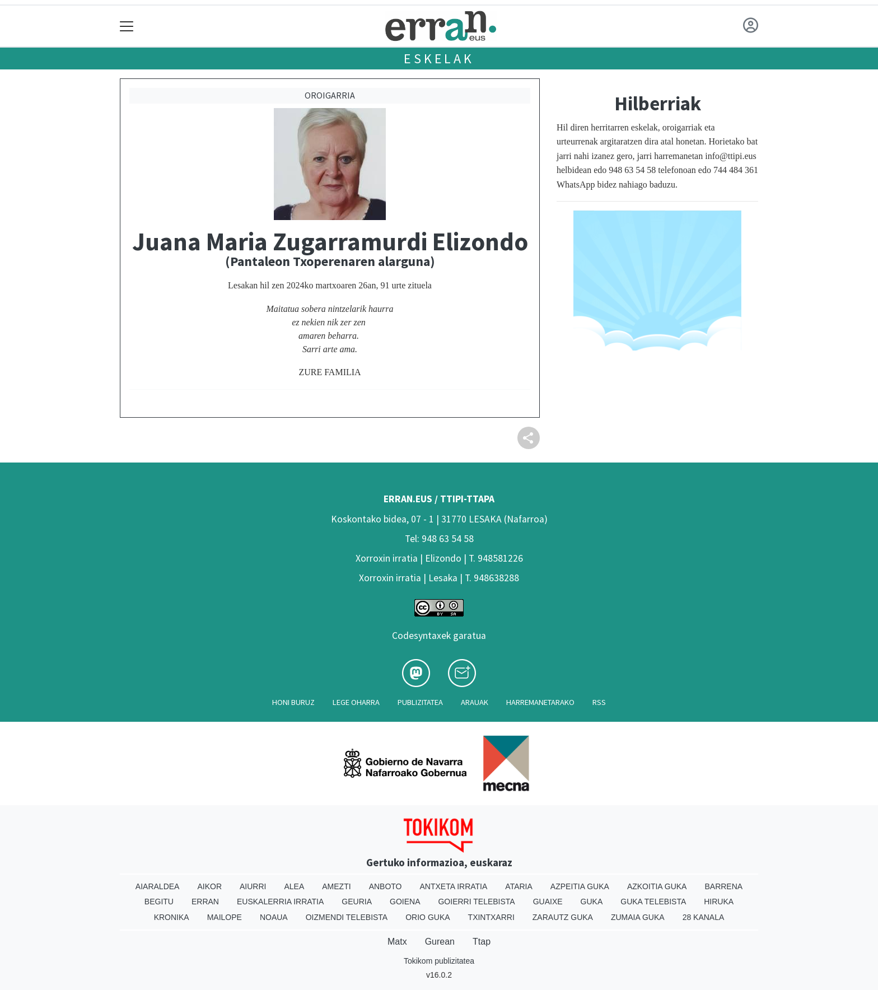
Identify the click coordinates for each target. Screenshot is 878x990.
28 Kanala (704, 917)
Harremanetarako (540, 702)
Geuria (357, 901)
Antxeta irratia (454, 886)
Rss (599, 702)
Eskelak (439, 58)
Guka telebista (653, 901)
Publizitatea (420, 702)
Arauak (474, 702)
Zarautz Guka (563, 917)
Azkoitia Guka (657, 886)
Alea (294, 886)
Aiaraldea (158, 886)
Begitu (159, 901)
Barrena (723, 886)
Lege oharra (356, 702)
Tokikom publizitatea (439, 960)
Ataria (519, 886)
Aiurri (253, 886)
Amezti (336, 886)
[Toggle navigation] (127, 26)
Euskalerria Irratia (280, 901)
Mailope (224, 917)
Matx (397, 941)
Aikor (209, 886)
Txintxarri (491, 917)
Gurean (440, 941)
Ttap (482, 941)
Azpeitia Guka (579, 886)
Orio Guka (427, 917)
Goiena (405, 901)
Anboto (385, 886)
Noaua (274, 917)
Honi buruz (293, 702)
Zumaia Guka (638, 917)
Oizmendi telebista (347, 917)
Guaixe (548, 901)
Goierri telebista (476, 901)
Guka (592, 901)
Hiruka (719, 901)
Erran (205, 901)
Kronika (171, 917)
